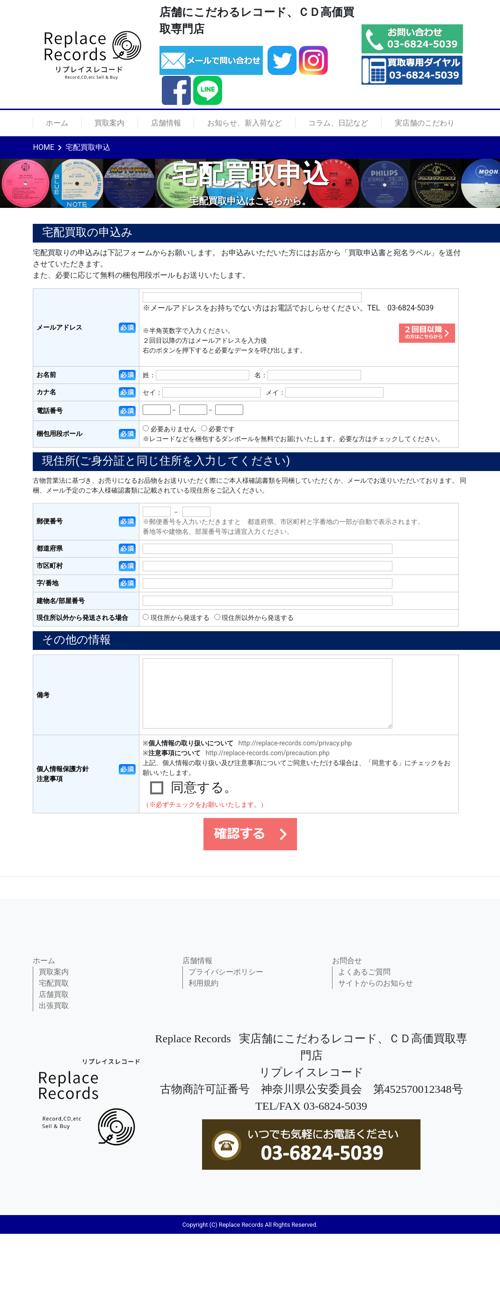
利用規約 (203, 983)
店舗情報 (166, 122)
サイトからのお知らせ (375, 983)
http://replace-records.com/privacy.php (295, 743)
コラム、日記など (338, 122)
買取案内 (109, 122)
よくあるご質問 (364, 971)
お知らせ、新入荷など (244, 122)
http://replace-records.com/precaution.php (268, 753)
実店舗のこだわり (425, 122)
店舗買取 (54, 994)
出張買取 (54, 1005)
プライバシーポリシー (225, 971)
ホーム (57, 122)
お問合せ (347, 960)
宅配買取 (54, 983)
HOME (43, 147)
